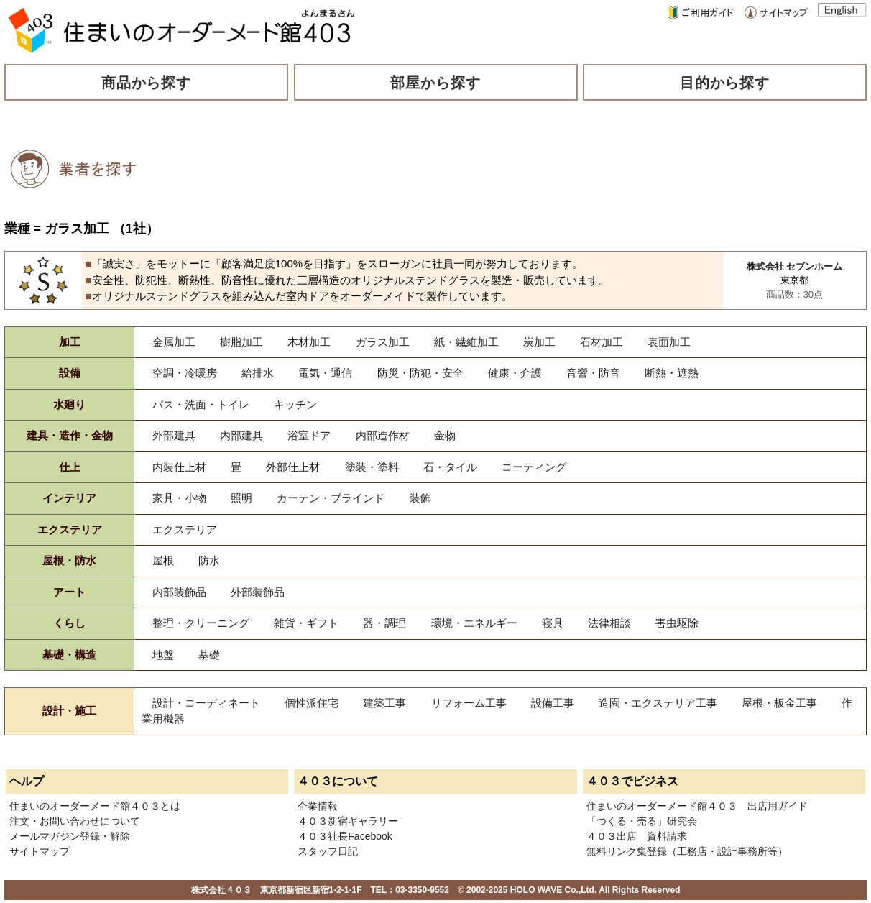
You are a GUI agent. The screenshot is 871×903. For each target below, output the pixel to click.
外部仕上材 (293, 467)
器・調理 (384, 623)
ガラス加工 (383, 342)
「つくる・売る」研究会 (641, 821)
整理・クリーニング (200, 623)
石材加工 (601, 342)
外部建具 (173, 435)
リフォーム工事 (469, 703)
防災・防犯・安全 (420, 373)
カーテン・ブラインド (330, 498)
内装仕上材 (179, 467)
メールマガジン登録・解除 (69, 836)
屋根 (163, 560)
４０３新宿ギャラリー (348, 821)
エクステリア (184, 529)
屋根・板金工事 (779, 703)
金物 (445, 435)
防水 (209, 560)
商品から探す (146, 83)
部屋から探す (435, 83)
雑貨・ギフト (306, 623)
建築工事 (384, 703)
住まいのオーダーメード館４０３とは (94, 806)
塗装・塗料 (372, 467)
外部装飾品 (258, 592)
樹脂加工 (241, 342)
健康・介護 (515, 373)
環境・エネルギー (474, 623)
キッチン (295, 404)
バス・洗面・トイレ (200, 404)
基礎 (209, 654)
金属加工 (173, 342)
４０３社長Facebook (345, 836)
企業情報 (318, 806)
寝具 (552, 623)
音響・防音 (593, 373)
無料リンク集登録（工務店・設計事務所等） (687, 851)
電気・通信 (325, 373)
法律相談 (609, 623)
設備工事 (552, 703)
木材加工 (309, 342)
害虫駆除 (677, 623)
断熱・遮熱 (672, 373)
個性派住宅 (311, 703)
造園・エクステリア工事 (658, 703)
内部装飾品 (179, 592)
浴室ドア (309, 435)
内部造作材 (383, 435)
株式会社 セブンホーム (795, 266)
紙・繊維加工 (466, 342)
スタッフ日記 (328, 851)
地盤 (163, 654)
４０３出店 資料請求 (636, 836)
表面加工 (669, 342)
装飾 (420, 498)
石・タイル (450, 467)
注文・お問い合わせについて (74, 821)
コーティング (534, 467)
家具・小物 (179, 498)
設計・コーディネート (206, 703)
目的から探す (725, 83)
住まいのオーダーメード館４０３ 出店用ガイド (697, 806)
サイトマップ (39, 851)
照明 (241, 498)
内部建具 (241, 435)
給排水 (257, 373)
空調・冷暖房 (184, 373)
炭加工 (539, 342)
